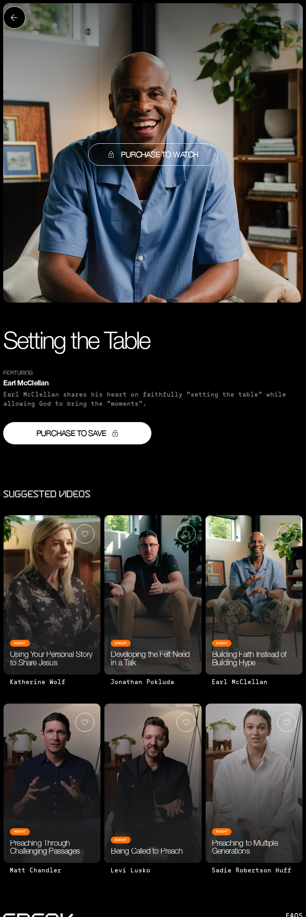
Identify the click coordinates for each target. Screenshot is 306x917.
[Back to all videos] (14, 17)
